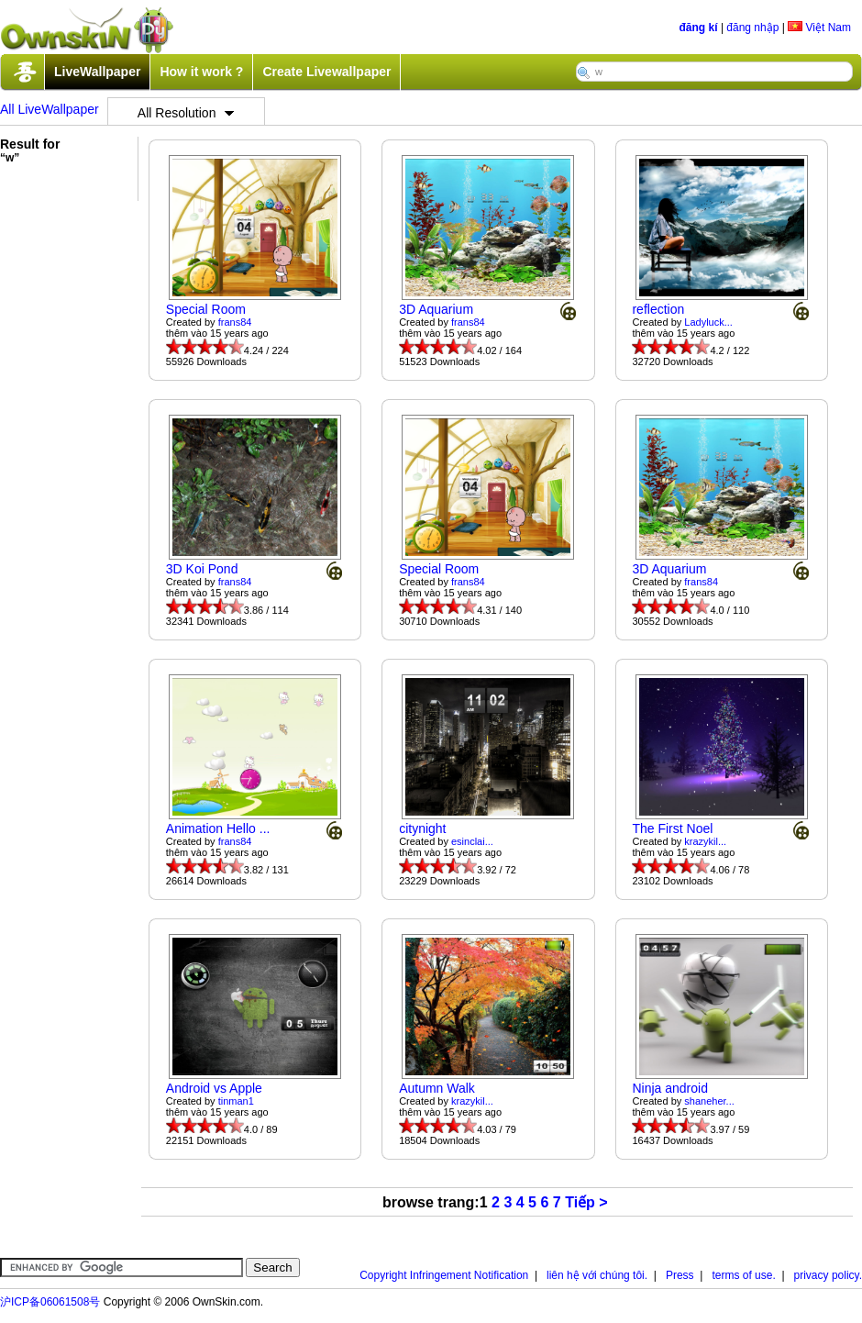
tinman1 (236, 1100)
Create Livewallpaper (326, 71)
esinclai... (472, 841)
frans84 (235, 322)
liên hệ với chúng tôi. (597, 1275)
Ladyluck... (708, 322)
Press (680, 1275)
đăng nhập (752, 27)
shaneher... (709, 1100)
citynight (422, 828)
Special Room (206, 309)
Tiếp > (586, 1202)
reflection (658, 309)
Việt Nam (819, 27)
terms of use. (743, 1275)
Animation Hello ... (218, 828)
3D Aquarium (436, 309)
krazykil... (705, 841)
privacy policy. (828, 1275)
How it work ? (201, 71)
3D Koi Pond (202, 568)
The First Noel (672, 828)
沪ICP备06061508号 (50, 1301)
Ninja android (670, 1088)
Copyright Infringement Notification (443, 1275)
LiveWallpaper (97, 71)
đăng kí (699, 27)
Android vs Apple (214, 1088)
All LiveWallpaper (49, 109)
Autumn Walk (437, 1088)
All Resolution (186, 113)
